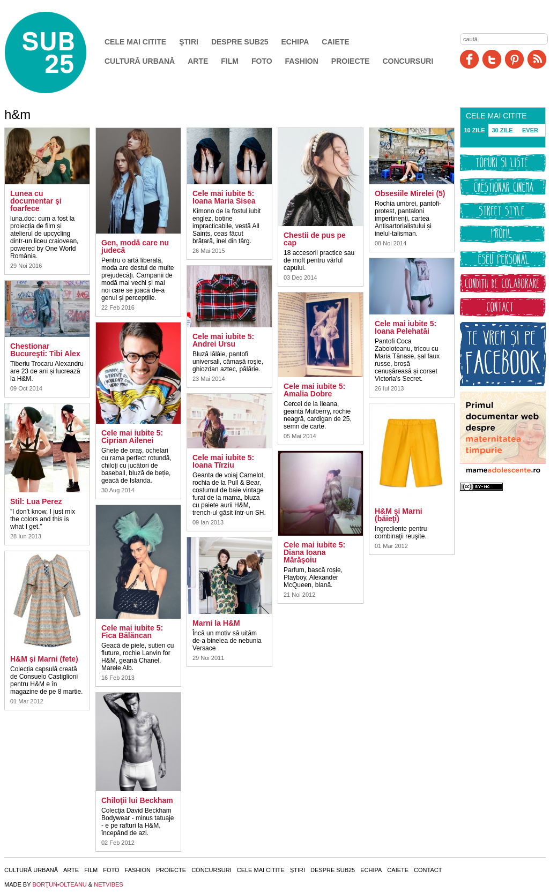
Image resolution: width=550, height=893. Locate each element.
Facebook (469, 59)
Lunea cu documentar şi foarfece (36, 201)
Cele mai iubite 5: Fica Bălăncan (132, 632)
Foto (261, 61)
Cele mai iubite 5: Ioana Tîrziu (223, 461)
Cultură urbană (140, 61)
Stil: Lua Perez (36, 501)
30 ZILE (502, 130)
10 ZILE (474, 130)
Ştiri (188, 41)
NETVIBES (108, 884)
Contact (428, 870)
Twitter (491, 59)
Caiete (335, 41)
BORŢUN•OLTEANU (59, 884)
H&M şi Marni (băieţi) (398, 515)
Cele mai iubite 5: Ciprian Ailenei (132, 437)
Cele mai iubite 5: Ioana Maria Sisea (224, 197)
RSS (536, 59)
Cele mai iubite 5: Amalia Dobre (314, 390)
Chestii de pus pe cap (315, 239)
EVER (530, 130)
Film (230, 61)
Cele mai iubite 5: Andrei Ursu (223, 340)
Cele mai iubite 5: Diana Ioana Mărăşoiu (314, 552)
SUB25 (58, 52)
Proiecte (350, 61)
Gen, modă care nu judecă (135, 246)
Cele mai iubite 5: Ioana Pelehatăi (405, 327)
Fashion (301, 61)
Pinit (514, 59)
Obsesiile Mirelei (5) (410, 193)
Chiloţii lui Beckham (137, 800)
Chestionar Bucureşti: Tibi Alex (45, 350)
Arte (198, 61)
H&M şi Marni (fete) (44, 659)
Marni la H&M (216, 623)
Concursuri (407, 61)
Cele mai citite (135, 41)
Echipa (295, 41)
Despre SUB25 (240, 41)
